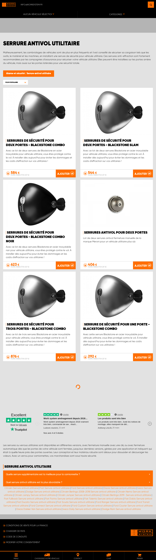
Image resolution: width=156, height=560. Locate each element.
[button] (15, 82)
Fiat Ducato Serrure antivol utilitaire (36, 502)
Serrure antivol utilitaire (39, 73)
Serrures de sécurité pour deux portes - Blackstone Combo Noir (35, 237)
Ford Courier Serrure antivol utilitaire (133, 505)
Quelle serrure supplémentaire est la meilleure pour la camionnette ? (43, 474)
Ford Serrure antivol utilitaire (86, 488)
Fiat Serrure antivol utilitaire (55, 488)
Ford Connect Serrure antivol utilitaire (50, 505)
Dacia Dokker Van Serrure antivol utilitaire (38, 509)
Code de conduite (16, 536)
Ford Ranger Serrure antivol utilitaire (115, 502)
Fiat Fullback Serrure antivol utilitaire (23, 498)
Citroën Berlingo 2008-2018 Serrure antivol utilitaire (88, 491)
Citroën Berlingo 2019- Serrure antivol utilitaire (126, 495)
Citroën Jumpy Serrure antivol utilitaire (35, 495)
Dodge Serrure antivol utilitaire (42, 491)
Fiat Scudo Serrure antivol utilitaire (75, 502)
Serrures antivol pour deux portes (115, 232)
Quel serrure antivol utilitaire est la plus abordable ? (34, 482)
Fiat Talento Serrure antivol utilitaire (103, 498)
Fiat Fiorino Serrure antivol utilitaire (64, 498)
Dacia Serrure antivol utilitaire (120, 488)
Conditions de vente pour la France (27, 525)
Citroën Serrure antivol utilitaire (21, 488)
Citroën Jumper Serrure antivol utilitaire (78, 495)
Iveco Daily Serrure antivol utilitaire (81, 509)
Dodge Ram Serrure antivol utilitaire (121, 509)
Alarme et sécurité (15, 73)
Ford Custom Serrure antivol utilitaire (92, 505)
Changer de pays (15, 531)
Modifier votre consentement (23, 542)
